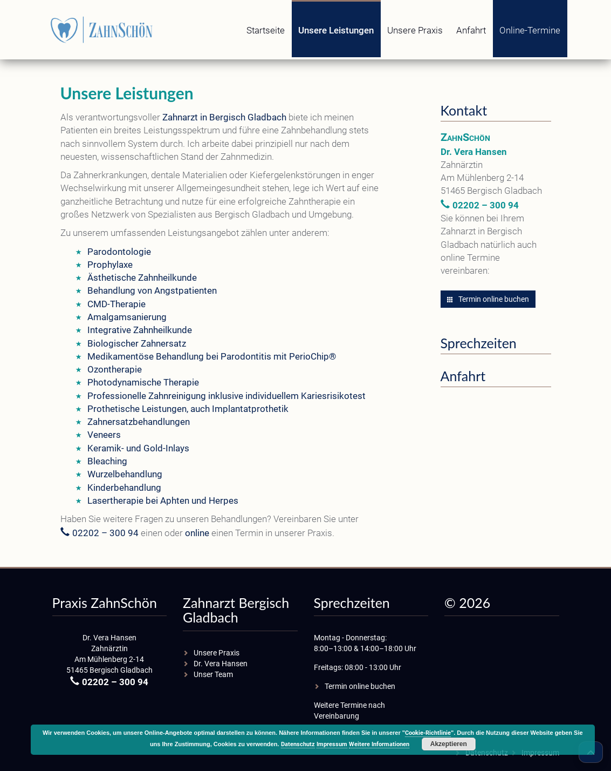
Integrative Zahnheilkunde (139, 329)
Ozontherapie (114, 369)
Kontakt (464, 110)
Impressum (332, 744)
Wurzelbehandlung (124, 474)
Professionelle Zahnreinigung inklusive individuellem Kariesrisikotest (226, 395)
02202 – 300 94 (105, 532)
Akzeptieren (448, 744)
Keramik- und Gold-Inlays (138, 448)
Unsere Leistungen (336, 30)
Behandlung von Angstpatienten (152, 290)
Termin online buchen (488, 299)
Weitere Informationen (379, 744)
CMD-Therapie (116, 304)
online (197, 532)
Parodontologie (119, 251)
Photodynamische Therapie (143, 382)
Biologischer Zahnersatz (136, 343)
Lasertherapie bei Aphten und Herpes (162, 500)
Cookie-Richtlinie (428, 732)
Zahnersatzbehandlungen (138, 421)
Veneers (104, 434)
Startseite (265, 30)
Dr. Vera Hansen (221, 663)
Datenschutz (298, 744)
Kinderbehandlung (124, 487)
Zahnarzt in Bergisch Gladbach (224, 117)
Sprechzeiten (479, 343)
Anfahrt (471, 30)
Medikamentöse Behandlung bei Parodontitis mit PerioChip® (211, 356)
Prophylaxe (110, 264)
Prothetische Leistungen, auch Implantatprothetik (188, 408)
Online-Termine (529, 30)
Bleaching (107, 461)
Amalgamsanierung (127, 317)
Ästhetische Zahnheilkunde (142, 277)
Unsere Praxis (415, 30)
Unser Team (213, 674)
